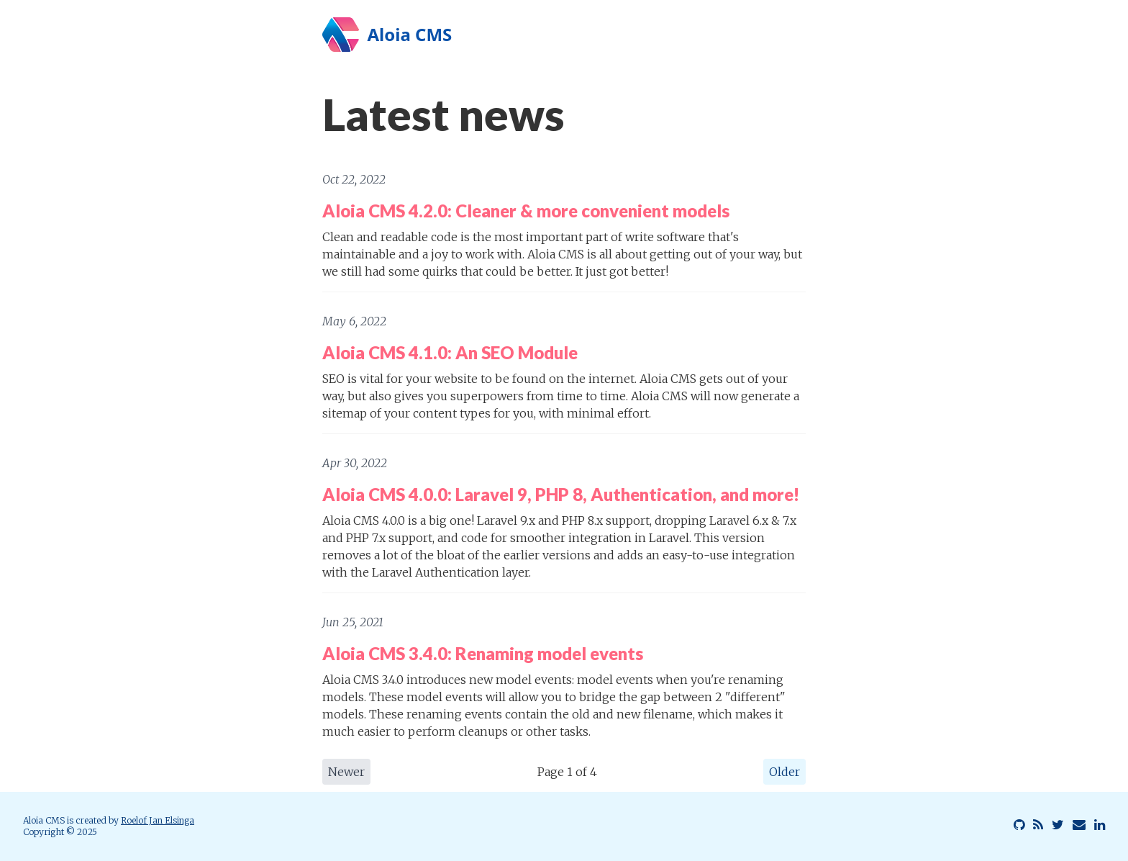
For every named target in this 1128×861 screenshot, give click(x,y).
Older (784, 772)
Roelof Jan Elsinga (157, 820)
